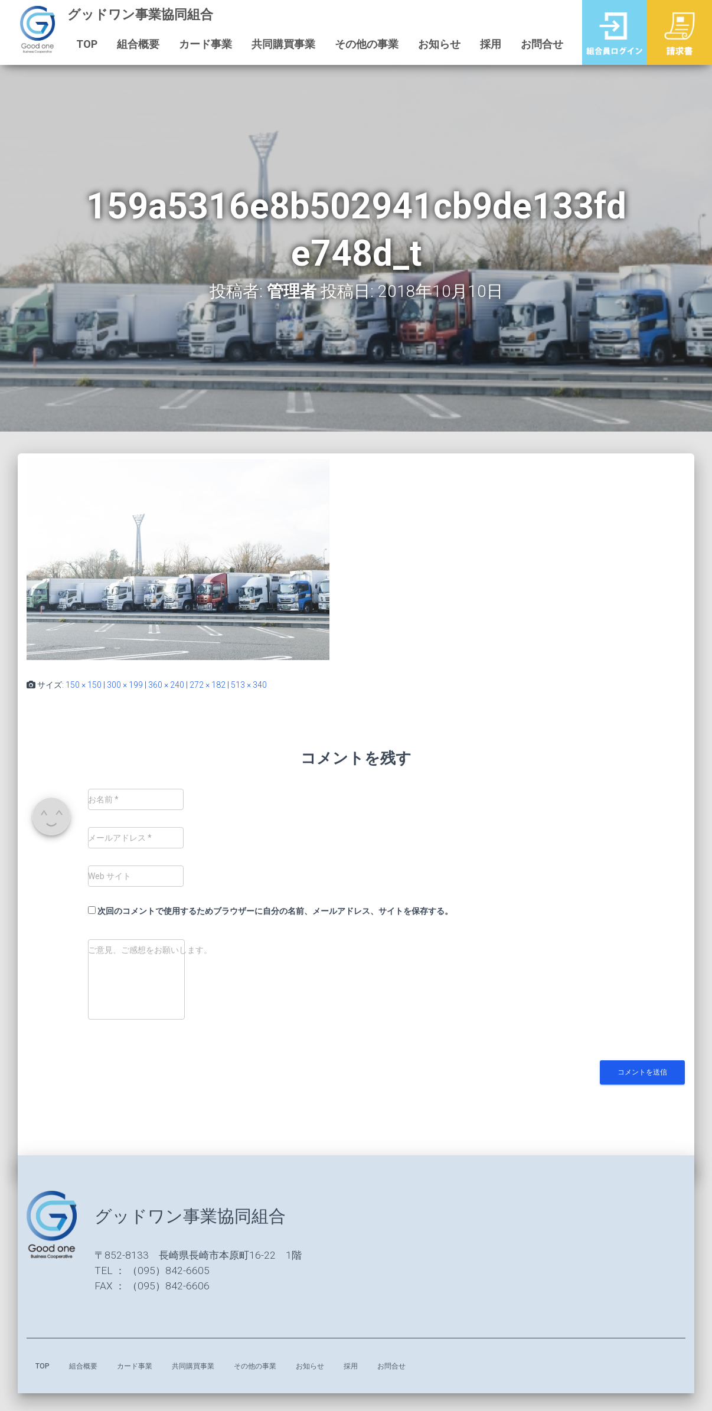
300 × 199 (125, 685)
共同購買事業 (282, 44)
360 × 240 (166, 685)
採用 (489, 44)
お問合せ (541, 44)
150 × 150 (84, 685)
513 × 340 (249, 685)
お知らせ (438, 44)
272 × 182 (208, 685)
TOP (85, 44)
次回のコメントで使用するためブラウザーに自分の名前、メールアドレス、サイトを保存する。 (275, 911)
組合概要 (137, 44)
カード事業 (204, 44)
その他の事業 (365, 44)
